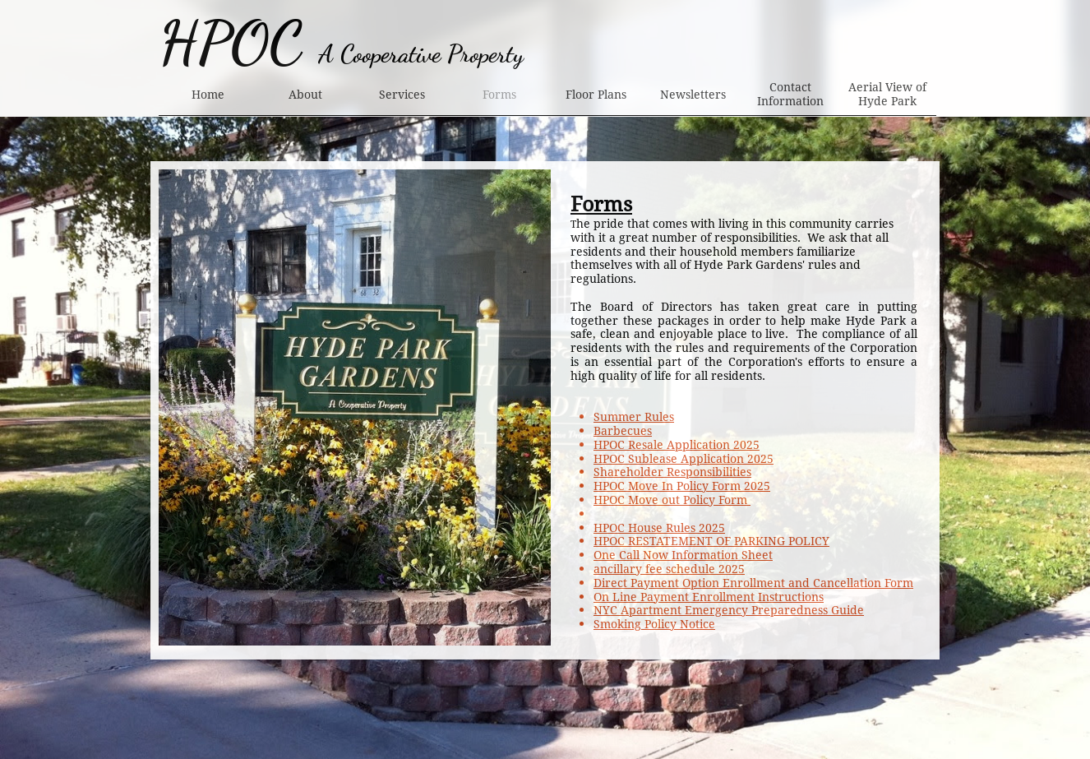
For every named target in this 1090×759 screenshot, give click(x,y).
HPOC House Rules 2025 (659, 528)
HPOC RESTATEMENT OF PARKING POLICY (711, 541)
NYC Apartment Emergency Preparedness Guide (728, 610)
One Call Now (630, 555)
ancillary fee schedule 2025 (669, 569)
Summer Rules (633, 416)
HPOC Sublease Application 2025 (683, 458)
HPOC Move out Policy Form (672, 500)
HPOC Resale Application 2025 (676, 444)
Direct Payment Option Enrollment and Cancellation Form (753, 583)
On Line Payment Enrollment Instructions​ (708, 597)
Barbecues (622, 430)
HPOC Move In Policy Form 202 (678, 486)
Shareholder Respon (650, 472)
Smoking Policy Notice (654, 624)
